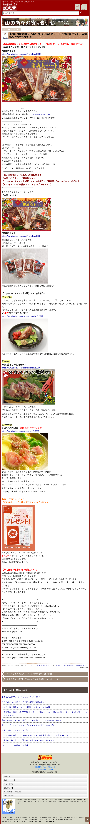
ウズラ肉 (84, 665)
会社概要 (7, 776)
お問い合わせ (8, 795)
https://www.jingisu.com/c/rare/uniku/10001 (20, 431)
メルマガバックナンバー (42, 665)
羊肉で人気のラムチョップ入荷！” (16, 730)
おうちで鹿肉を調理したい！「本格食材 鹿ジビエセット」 (33, 674)
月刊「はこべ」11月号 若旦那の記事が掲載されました (25, 702)
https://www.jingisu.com (40, 114)
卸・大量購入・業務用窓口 (13, 792)
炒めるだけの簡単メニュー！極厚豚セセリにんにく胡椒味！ (27, 707)
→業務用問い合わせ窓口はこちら (45, 767)
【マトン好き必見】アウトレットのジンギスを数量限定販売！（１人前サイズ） (35, 735)
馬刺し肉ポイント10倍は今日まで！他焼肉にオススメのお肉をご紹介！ (32, 720)
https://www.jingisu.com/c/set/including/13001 (21, 54)
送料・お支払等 (9, 780)
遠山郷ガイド (8, 788)
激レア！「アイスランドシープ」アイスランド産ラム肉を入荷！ (29, 725)
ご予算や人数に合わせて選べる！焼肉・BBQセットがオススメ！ (29, 740)
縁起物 (78, 665)
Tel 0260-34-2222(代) (45, 769)
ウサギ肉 (63, 665)
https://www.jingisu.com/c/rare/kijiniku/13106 (21, 368)
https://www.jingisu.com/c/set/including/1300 (21, 236)
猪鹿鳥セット (71, 665)
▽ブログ (30, 665)
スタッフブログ (9, 784)
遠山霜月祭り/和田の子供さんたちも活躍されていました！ (33, 679)
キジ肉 (58, 665)
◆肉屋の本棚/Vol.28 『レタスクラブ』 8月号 (21, 697)
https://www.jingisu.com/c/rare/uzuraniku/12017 (22, 316)
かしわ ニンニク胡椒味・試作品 (15, 745)
